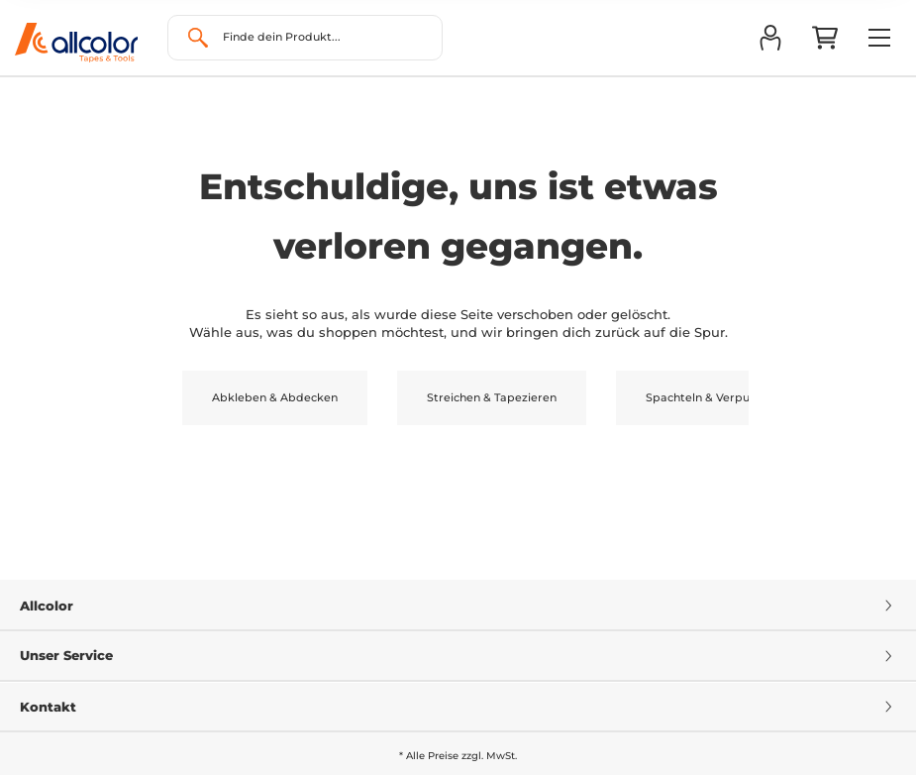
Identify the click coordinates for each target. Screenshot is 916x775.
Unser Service (458, 655)
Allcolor (458, 605)
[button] (770, 37)
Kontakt (458, 707)
